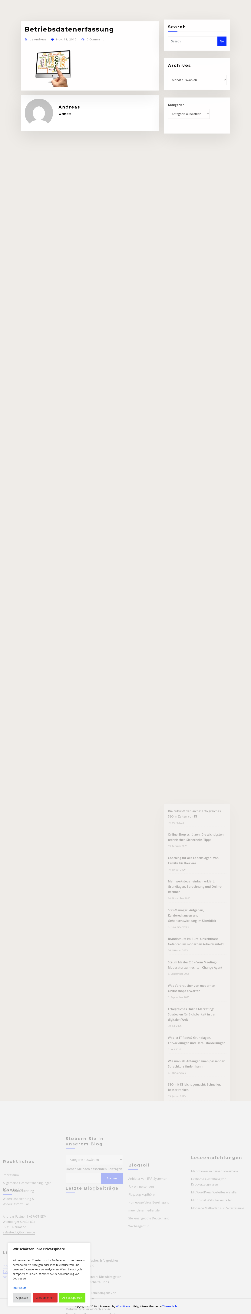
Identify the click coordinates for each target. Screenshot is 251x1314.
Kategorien (176, 112)
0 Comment (95, 53)
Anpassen (22, 1297)
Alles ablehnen (45, 1297)
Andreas (38, 53)
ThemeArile (169, 1306)
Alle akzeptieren (72, 1297)
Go (222, 47)
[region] (49, 1274)
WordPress (123, 1306)
